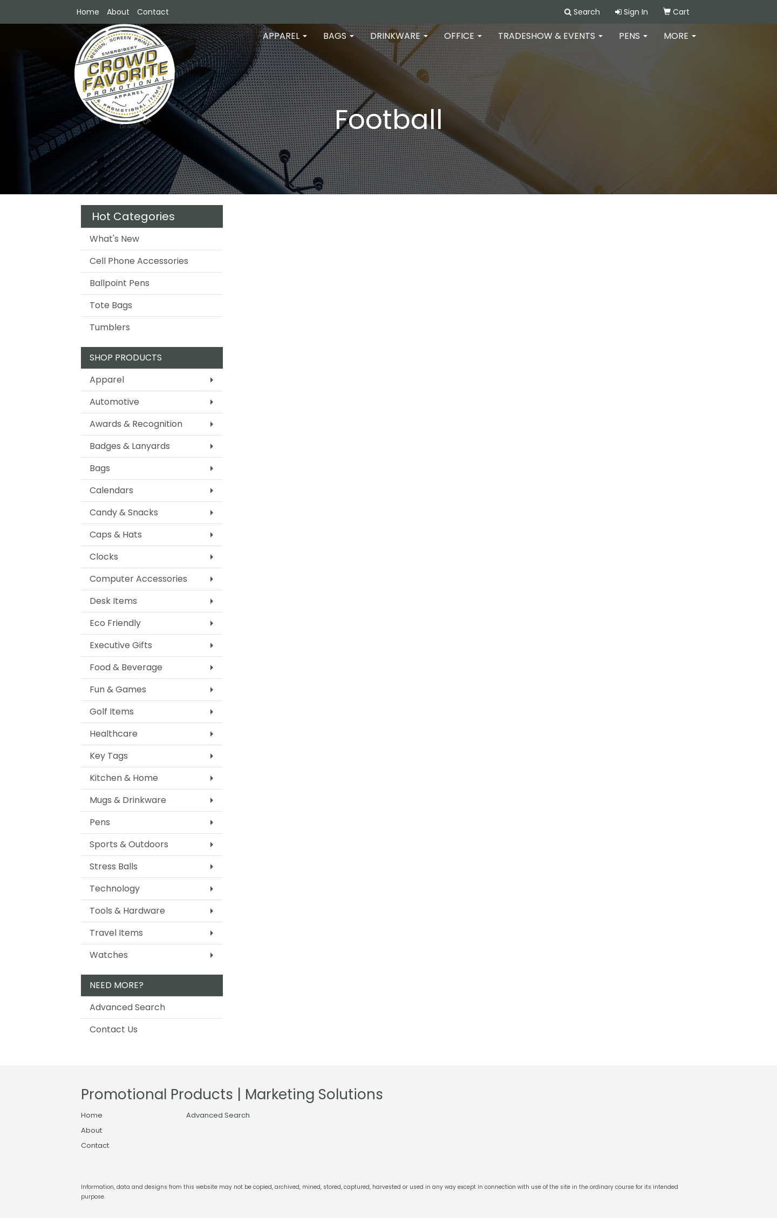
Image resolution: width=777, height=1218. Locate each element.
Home (88, 11)
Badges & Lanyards (130, 446)
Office (463, 43)
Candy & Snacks (124, 512)
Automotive (114, 402)
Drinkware (399, 43)
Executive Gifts (121, 645)
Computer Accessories (138, 579)
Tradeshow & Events (550, 43)
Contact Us (114, 1029)
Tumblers (110, 327)
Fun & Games (118, 689)
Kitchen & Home (124, 778)
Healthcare (114, 733)
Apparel (285, 43)
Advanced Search (127, 1007)
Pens (633, 43)
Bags (338, 43)
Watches (109, 955)
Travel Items (116, 933)
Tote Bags (111, 305)
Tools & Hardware (127, 910)
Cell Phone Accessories (139, 261)
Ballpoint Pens (119, 283)
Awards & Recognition (136, 424)
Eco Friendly (115, 623)
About (118, 11)
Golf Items (112, 711)
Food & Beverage (126, 667)
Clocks (104, 556)
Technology (115, 888)
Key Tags (109, 756)
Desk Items (113, 601)
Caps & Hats (116, 534)
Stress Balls (114, 866)
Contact (153, 11)
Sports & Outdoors (129, 844)
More (680, 43)
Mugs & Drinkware (128, 800)
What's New (114, 239)
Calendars (111, 490)
